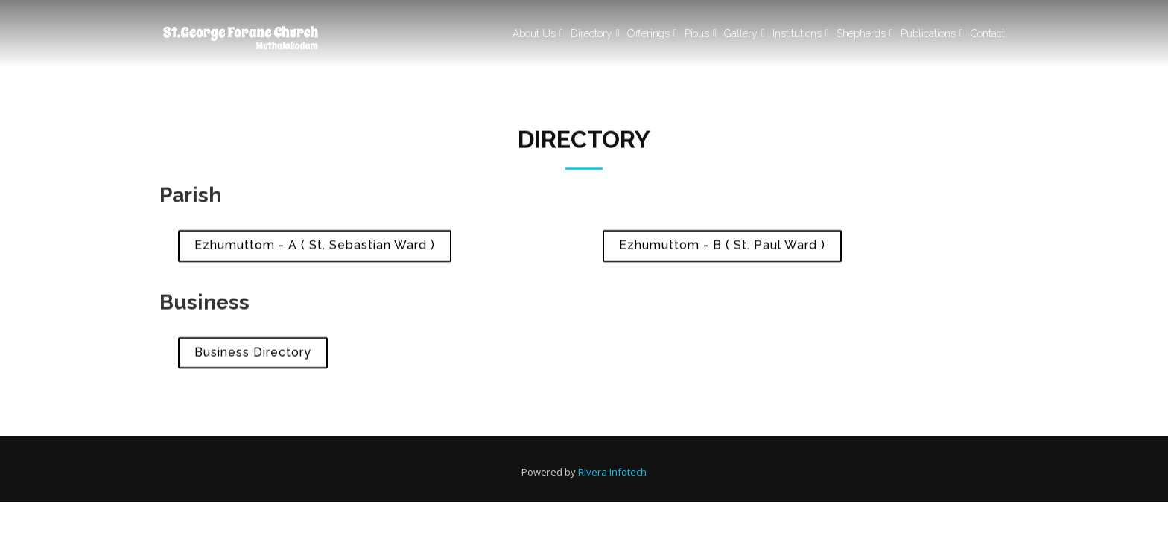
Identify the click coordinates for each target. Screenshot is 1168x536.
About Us (534, 33)
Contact (988, 33)
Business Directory (252, 355)
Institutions (797, 33)
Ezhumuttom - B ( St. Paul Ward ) (722, 248)
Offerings (648, 33)
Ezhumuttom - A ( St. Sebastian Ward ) (314, 248)
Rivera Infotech (612, 472)
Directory (591, 33)
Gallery (741, 33)
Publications (928, 33)
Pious (697, 33)
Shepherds (861, 33)
